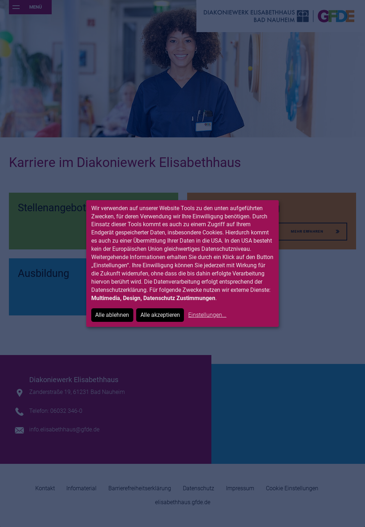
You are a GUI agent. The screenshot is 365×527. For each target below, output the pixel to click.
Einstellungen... (207, 314)
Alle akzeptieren (160, 314)
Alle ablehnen (112, 314)
